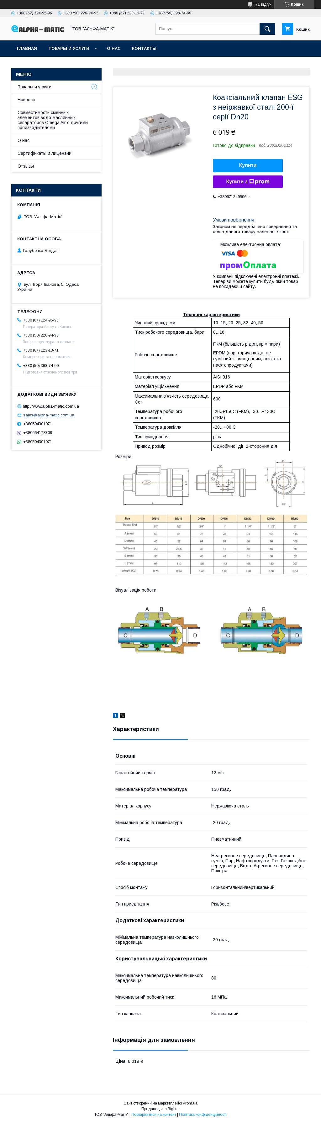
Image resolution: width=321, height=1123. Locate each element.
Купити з (247, 182)
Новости (26, 99)
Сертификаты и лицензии (44, 153)
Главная (27, 48)
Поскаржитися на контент (153, 1114)
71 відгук (263, 4)
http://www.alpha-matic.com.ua (51, 406)
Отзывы (26, 166)
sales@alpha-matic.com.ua (48, 415)
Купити (248, 165)
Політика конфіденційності (203, 1114)
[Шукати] (267, 29)
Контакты (144, 48)
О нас (114, 48)
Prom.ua (190, 1103)
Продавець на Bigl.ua (160, 1109)
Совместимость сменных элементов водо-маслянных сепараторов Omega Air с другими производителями (53, 120)
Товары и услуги (68, 48)
